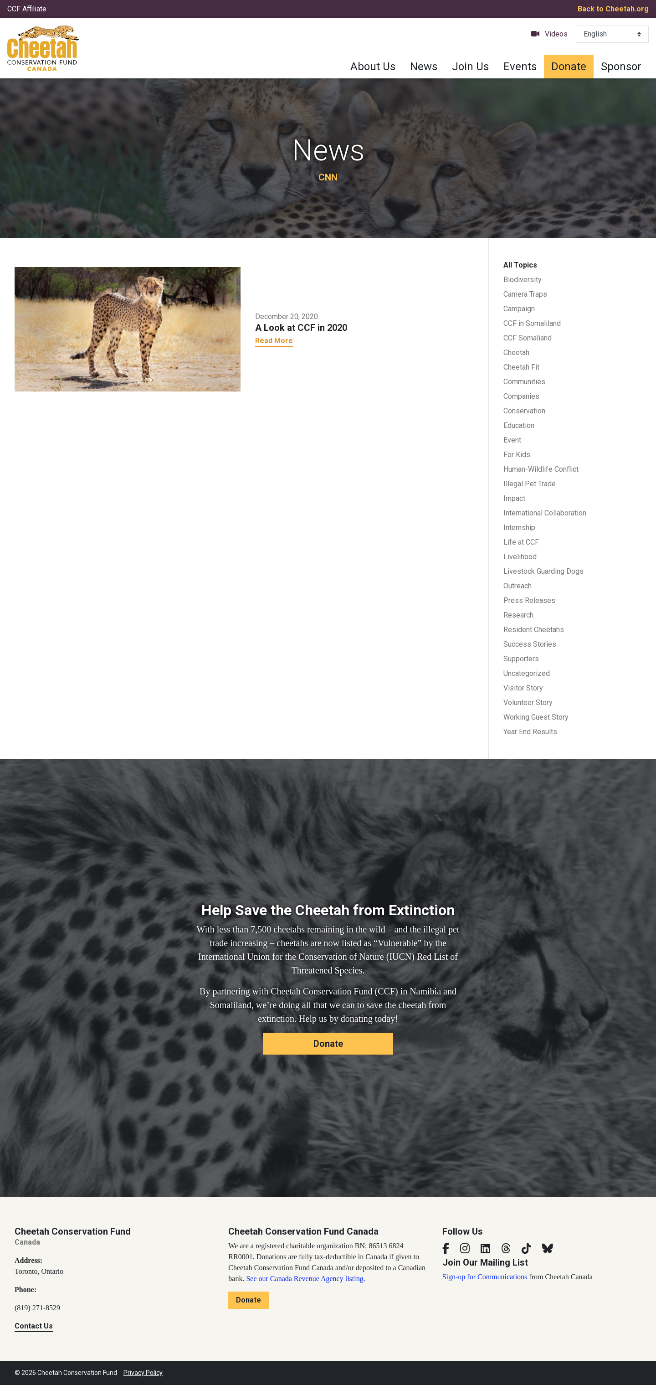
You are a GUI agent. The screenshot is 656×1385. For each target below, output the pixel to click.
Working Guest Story (536, 717)
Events (520, 66)
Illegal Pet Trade (529, 483)
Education (518, 425)
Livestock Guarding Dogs (543, 571)
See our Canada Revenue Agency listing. (305, 1278)
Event (512, 440)
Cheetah (516, 352)
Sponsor (621, 66)
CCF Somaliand (527, 338)
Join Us (470, 66)
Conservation (524, 411)
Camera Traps (525, 294)
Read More (274, 340)
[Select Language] (612, 34)
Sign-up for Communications (485, 1277)
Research (518, 615)
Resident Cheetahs (533, 629)
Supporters (521, 658)
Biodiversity (522, 279)
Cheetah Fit (521, 367)
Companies (521, 396)
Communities (524, 381)
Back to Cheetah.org (613, 9)
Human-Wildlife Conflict (541, 469)
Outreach (517, 586)
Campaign (519, 308)
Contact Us (34, 1326)
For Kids (516, 454)
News (423, 66)
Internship (519, 527)
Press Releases (529, 600)
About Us (372, 66)
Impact (514, 498)
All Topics (520, 265)
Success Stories (529, 644)
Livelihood (520, 556)
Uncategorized (526, 673)
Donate (568, 66)
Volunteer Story (528, 702)
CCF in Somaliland (532, 323)
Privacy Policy (143, 1372)
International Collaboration (544, 513)
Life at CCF (521, 542)
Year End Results (530, 731)
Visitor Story (523, 688)
